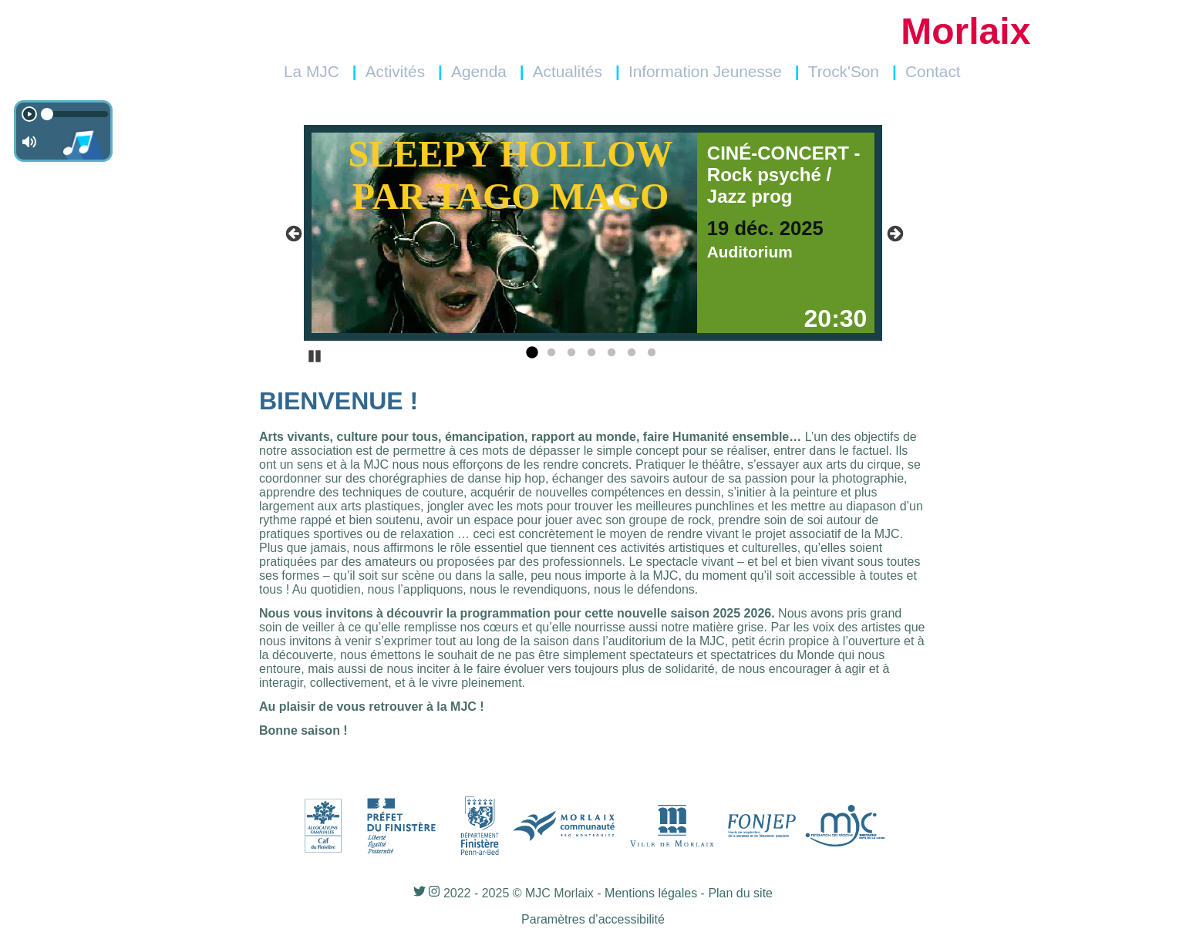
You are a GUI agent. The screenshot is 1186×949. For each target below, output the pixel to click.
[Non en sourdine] (29, 142)
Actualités (567, 71)
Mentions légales (651, 893)
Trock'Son (843, 71)
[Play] (29, 114)
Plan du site (740, 893)
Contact (933, 71)
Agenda (479, 71)
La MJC (311, 71)
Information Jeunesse (705, 71)
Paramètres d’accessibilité (593, 919)
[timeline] (72, 114)
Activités (395, 71)
